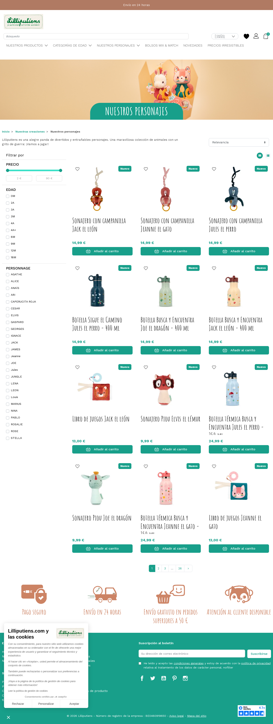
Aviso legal (176, 715)
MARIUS (16, 403)
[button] (8, 717)
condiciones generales (189, 663)
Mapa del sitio (196, 715)
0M (13, 195)
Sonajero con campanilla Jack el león (99, 224)
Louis (14, 397)
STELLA (16, 437)
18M (13, 257)
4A (12, 223)
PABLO (15, 417)
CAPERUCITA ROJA (23, 301)
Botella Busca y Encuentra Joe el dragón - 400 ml (167, 323)
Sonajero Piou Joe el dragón (102, 517)
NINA (14, 410)
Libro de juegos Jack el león (101, 418)
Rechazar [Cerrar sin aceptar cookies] (18, 703)
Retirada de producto (92, 691)
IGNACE (16, 335)
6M (13, 236)
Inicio (6, 131)
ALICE (15, 281)
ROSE (14, 431)
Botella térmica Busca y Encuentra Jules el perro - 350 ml (236, 427)
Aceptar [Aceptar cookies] (74, 703)
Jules (14, 369)
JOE (13, 363)
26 (180, 568)
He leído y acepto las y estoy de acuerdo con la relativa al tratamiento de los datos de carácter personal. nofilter (207, 665)
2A (12, 202)
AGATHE (16, 274)
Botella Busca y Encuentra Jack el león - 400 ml (235, 323)
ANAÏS (15, 288)
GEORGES (17, 328)
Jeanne (15, 356)
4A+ (13, 230)
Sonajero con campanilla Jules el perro (235, 224)
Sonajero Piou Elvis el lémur (170, 418)
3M (13, 216)
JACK (14, 342)
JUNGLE (16, 376)
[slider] (7, 170)
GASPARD (17, 322)
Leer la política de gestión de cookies (28, 691)
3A (12, 209)
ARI (13, 294)
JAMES (15, 349)
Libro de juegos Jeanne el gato (235, 522)
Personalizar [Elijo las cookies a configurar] (46, 703)
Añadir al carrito (102, 251)
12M (13, 250)
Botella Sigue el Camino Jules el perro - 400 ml (97, 323)
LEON (14, 390)
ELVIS (15, 315)
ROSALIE (17, 424)
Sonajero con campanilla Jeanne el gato (167, 224)
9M (13, 243)
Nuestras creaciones (30, 131)
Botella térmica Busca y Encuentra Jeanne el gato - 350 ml (170, 526)
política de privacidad (256, 663)
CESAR (15, 308)
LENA (14, 383)
